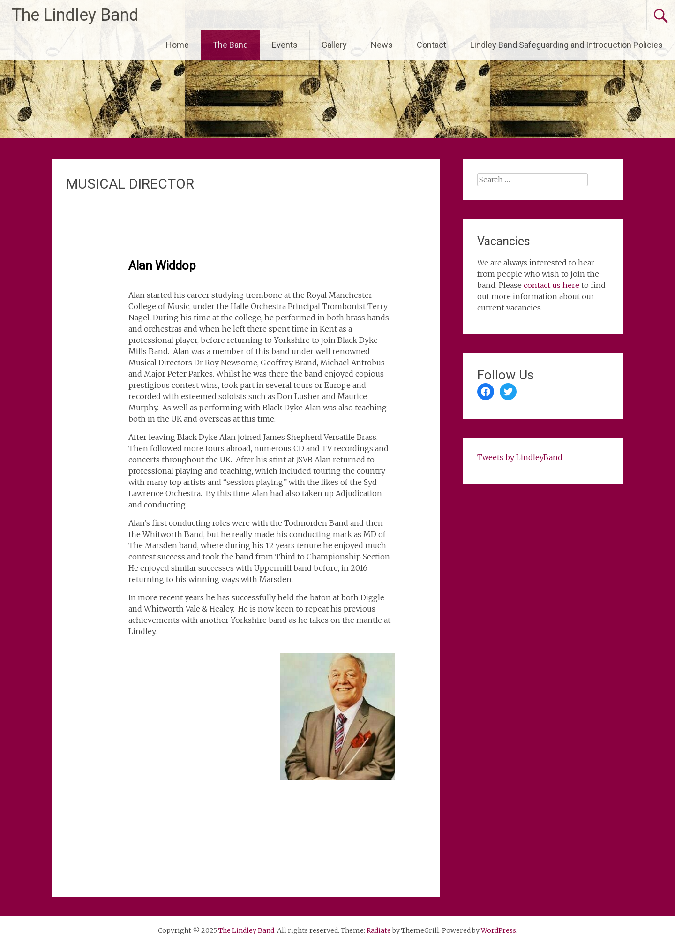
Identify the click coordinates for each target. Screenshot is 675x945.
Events (285, 45)
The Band (230, 45)
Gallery (334, 45)
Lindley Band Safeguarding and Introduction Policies (566, 45)
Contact (431, 45)
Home (177, 45)
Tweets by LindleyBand (519, 457)
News (382, 45)
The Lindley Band (75, 15)
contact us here (551, 285)
